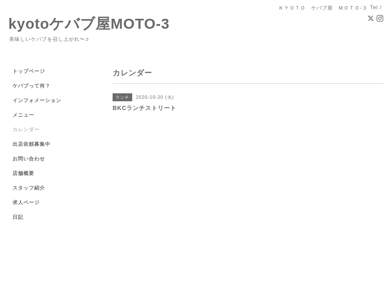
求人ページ (26, 202)
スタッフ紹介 (29, 188)
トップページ (29, 71)
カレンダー (26, 129)
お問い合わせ (29, 159)
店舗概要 (23, 173)
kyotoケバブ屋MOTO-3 (89, 23)
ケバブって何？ (31, 86)
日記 (18, 217)
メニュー (23, 115)
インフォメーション (37, 100)
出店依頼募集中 (31, 144)
